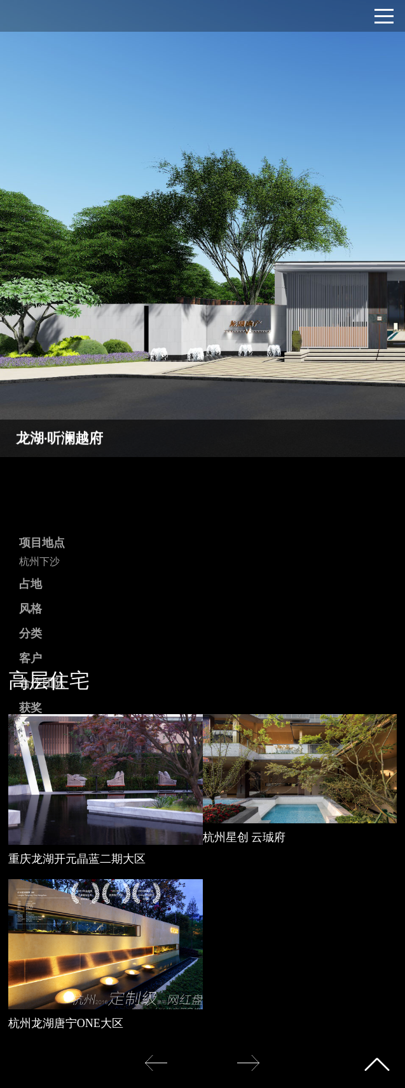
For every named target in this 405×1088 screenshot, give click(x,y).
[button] (248, 1063)
